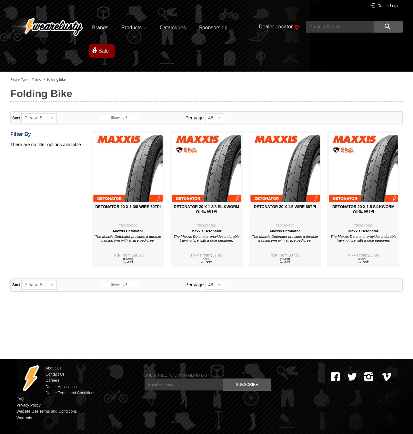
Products (131, 27)
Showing (119, 117)
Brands (100, 27)
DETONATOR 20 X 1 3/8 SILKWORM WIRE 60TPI (206, 209)
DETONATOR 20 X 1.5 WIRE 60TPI (285, 207)
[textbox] (340, 27)
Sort (16, 118)
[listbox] (39, 118)
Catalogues (173, 27)
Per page (195, 117)
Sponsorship (213, 27)
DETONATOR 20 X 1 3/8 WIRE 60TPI (128, 207)
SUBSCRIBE (247, 384)
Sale (103, 51)
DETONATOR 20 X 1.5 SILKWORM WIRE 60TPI (363, 209)
